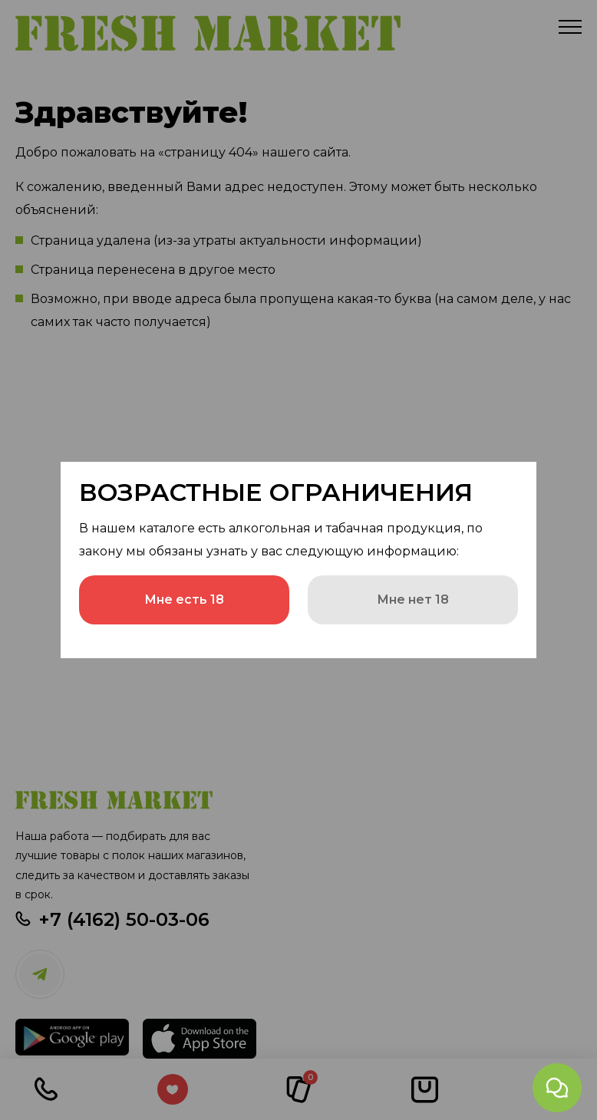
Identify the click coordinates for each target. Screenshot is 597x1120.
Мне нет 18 (413, 599)
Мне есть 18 (184, 599)
